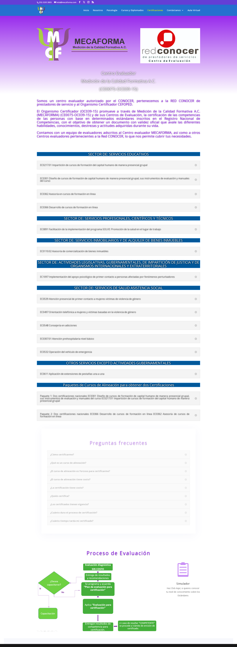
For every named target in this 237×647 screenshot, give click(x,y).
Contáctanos (174, 10)
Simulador (183, 583)
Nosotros (98, 10)
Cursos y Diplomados (132, 10)
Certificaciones (155, 10)
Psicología (112, 10)
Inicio (86, 10)
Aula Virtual (194, 10)
